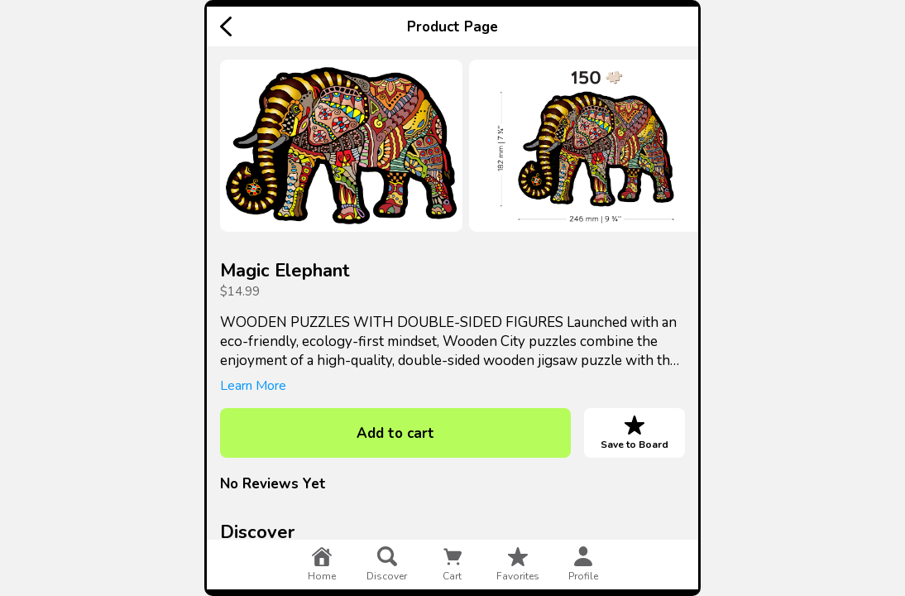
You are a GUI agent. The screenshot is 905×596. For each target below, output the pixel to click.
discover (386, 564)
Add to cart (395, 433)
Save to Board (634, 433)
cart (452, 564)
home (322, 564)
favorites (517, 564)
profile (583, 564)
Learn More (253, 386)
